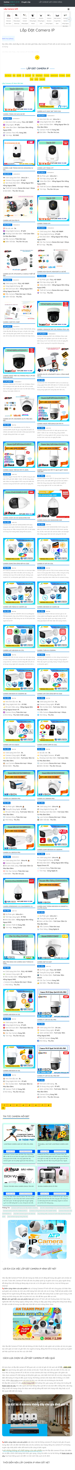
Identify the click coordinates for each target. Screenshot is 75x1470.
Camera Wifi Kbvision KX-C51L (13, 650)
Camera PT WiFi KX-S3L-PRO (46, 1020)
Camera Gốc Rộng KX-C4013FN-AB (15, 607)
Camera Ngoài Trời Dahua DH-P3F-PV (50, 423)
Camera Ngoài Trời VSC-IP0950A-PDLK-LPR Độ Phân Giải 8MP (19, 376)
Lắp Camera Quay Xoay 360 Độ (18, 1216)
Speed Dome (54, 75)
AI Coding (62, 75)
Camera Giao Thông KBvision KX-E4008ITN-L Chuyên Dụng (52, 907)
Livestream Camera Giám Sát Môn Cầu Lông (18, 1144)
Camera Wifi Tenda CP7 (45, 168)
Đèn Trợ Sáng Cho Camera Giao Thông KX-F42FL (18, 962)
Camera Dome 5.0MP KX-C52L (47, 745)
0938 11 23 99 (14, 2)
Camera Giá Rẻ (9, 5)
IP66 (14, 75)
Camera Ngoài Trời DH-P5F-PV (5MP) (15, 470)
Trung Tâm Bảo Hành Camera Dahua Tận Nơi (19, 1186)
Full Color (46, 75)
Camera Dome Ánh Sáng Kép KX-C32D (16, 563)
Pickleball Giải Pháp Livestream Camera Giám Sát (53, 1144)
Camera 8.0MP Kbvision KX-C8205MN (49, 849)
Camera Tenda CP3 (43, 223)
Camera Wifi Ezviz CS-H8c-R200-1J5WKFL (24, 1208)
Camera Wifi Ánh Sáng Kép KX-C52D (49, 694)
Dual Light (28, 75)
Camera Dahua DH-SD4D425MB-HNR (49, 520)
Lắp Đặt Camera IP (38, 68)
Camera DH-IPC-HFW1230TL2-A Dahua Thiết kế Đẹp (19, 274)
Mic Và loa (8, 75)
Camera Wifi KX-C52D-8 (11, 745)
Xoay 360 (42, 79)
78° (33, 75)
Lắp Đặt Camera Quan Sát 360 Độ (24, 1214)
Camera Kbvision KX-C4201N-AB (48, 607)
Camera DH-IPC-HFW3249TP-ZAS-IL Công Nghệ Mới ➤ (53, 375)
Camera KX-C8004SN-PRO (45, 798)
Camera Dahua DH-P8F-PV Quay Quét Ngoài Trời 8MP (52, 471)
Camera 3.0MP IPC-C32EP (11, 322)
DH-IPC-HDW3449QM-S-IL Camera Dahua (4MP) (55, 1208)
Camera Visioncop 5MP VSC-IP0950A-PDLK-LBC (53, 329)
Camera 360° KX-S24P (44, 962)
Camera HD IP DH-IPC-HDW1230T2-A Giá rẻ (51, 272)
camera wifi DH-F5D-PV (11, 220)
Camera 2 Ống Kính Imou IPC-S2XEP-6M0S (42, 1211)
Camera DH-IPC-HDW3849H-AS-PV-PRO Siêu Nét (17, 419)
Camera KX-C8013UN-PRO (11, 852)
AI (23, 75)
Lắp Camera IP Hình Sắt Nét (12, 83)
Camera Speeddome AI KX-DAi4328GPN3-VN (18, 906)
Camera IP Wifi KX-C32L (45, 563)
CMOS (36, 79)
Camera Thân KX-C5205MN (46, 650)
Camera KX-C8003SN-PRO (11, 798)
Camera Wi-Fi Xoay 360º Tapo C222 (49, 111)
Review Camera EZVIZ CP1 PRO (47, 1186)
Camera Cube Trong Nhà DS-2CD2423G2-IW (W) (18, 169)
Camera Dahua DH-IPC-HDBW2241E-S (15, 1211)
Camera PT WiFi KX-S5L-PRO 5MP (48, 1076)
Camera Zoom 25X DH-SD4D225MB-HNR (16, 518)
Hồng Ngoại (39, 75)
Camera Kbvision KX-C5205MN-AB (14, 694)
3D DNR (19, 75)
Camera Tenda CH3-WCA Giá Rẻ (14, 114)
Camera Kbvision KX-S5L (11, 1071)
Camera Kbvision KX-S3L (11, 1014)
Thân (31, 79)
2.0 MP (68, 75)
